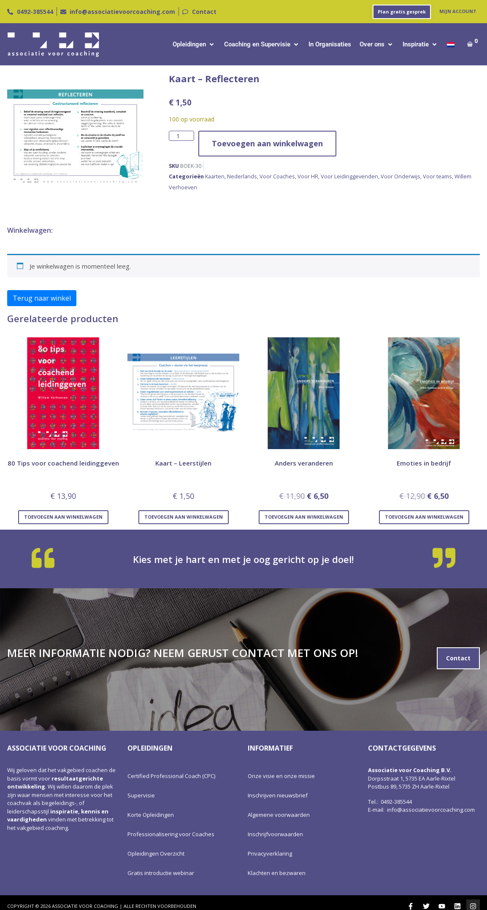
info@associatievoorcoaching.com (431, 809)
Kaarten (215, 176)
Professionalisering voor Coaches (170, 834)
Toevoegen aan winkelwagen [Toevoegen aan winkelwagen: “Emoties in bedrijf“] (424, 517)
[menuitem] (451, 44)
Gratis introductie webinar (160, 873)
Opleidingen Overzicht (155, 853)
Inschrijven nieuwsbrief (278, 795)
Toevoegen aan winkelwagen (267, 143)
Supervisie (141, 795)
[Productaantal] (181, 136)
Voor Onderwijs (400, 176)
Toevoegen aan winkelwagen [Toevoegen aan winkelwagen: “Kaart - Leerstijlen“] (183, 517)
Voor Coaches (277, 176)
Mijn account (457, 11)
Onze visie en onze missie (281, 776)
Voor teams (437, 176)
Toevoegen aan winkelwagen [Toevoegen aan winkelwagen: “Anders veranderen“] (304, 517)
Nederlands (242, 176)
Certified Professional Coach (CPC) (171, 776)
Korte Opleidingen (150, 814)
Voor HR (308, 176)
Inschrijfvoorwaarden (275, 834)
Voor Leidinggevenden (349, 176)
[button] (194, 44)
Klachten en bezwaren (277, 873)
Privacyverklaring (270, 853)
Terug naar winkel (42, 298)
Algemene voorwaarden (279, 814)
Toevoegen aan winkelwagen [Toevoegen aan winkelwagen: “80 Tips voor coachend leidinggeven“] (63, 517)
